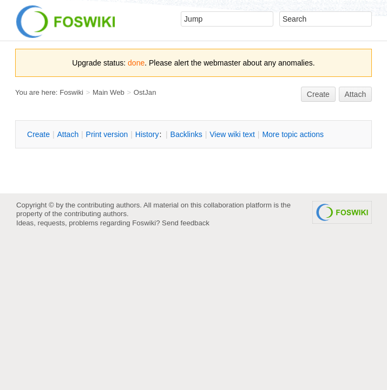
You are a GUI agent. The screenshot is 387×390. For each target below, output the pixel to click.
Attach (355, 94)
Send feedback (185, 223)
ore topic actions (293, 134)
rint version (107, 134)
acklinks (186, 134)
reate (318, 94)
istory (147, 134)
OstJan (145, 92)
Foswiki (71, 92)
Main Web (108, 92)
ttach (67, 134)
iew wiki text (232, 134)
